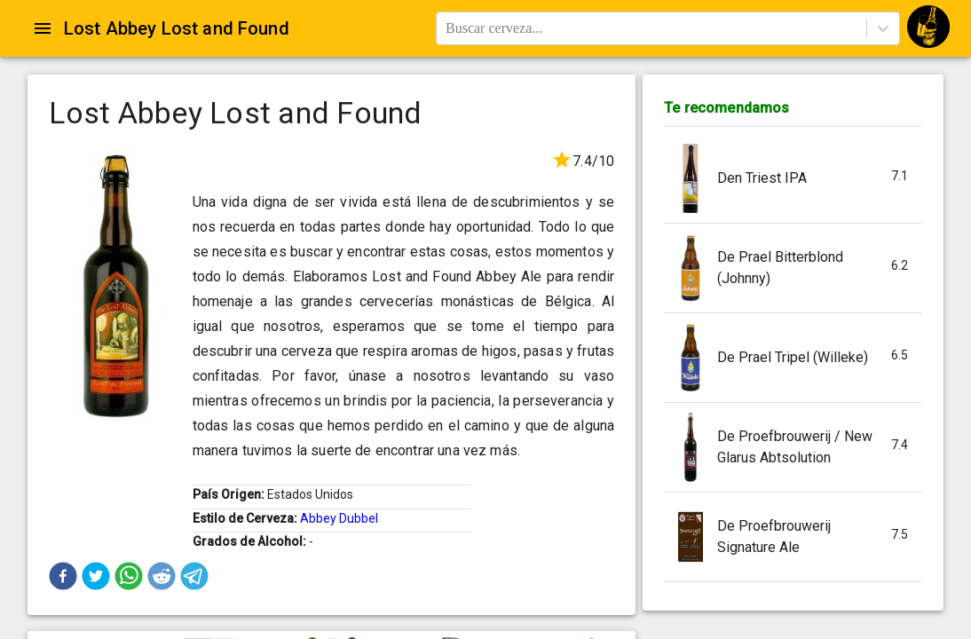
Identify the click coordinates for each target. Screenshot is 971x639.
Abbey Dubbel (339, 518)
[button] (63, 576)
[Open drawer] (42, 28)
